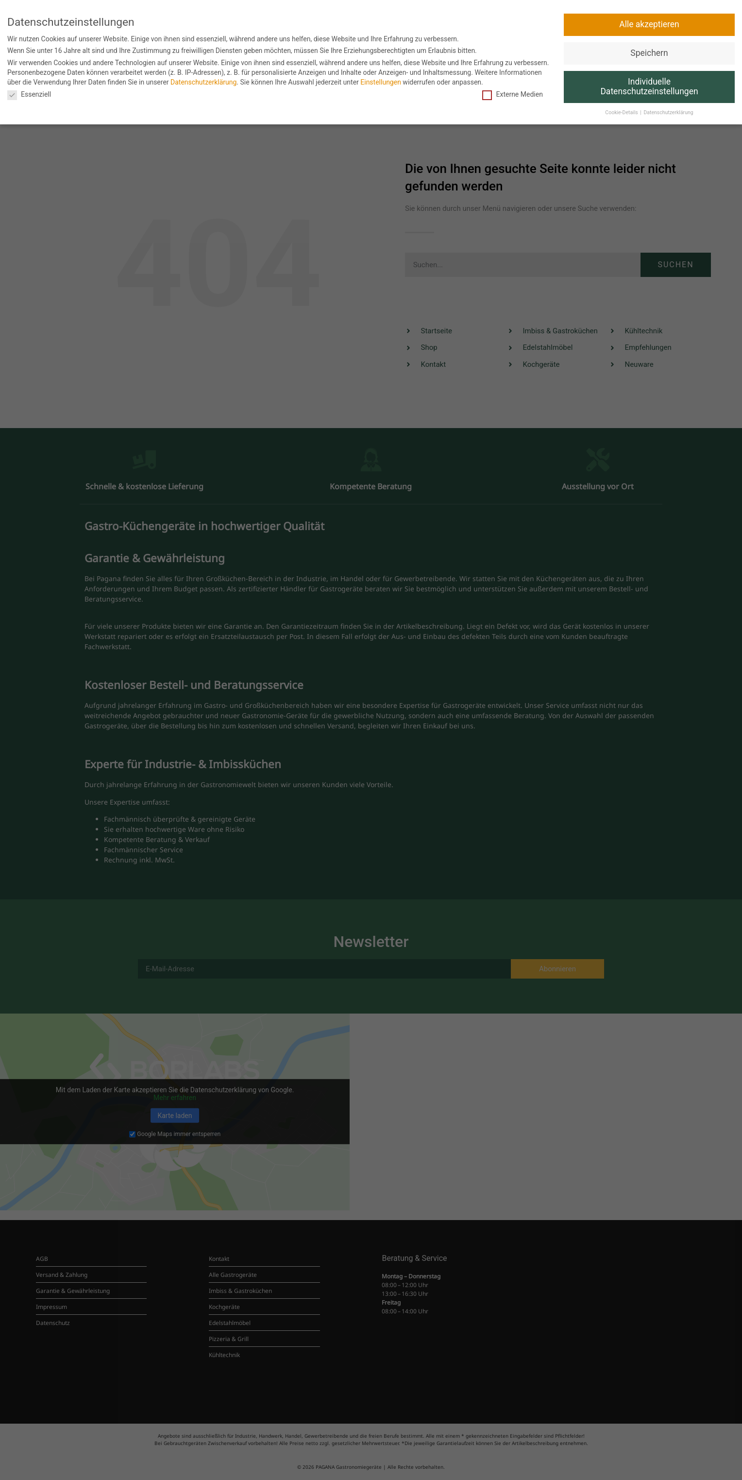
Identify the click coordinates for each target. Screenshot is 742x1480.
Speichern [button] (649, 53)
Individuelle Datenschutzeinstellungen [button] (649, 86)
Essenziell (29, 94)
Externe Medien (512, 94)
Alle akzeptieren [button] (649, 24)
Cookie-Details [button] (622, 112)
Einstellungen (380, 82)
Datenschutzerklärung (203, 82)
